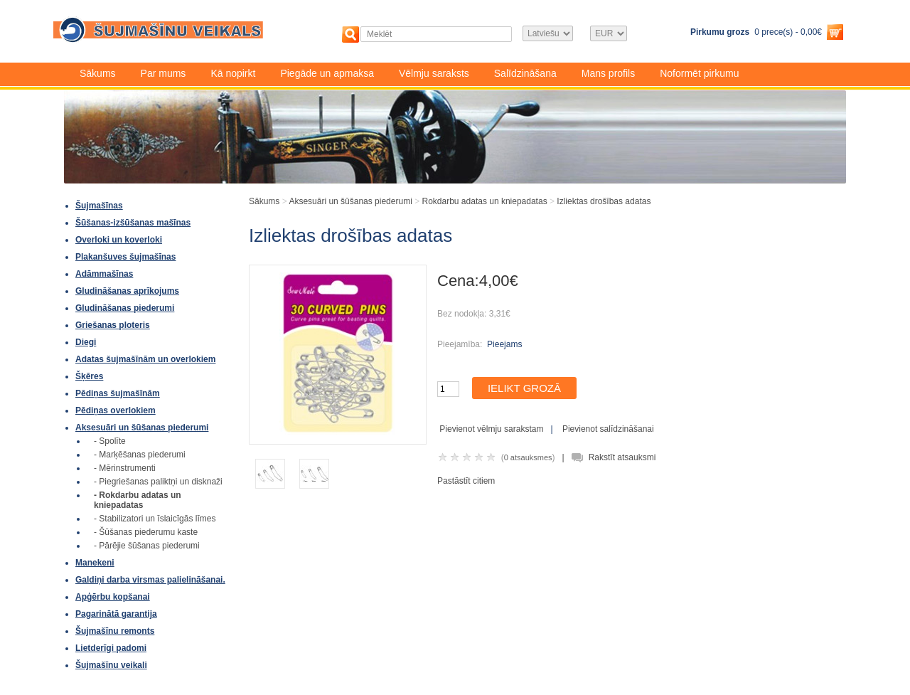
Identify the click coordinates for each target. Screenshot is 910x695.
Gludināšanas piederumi (124, 308)
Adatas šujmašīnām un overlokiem (145, 359)
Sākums (98, 73)
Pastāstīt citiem (466, 481)
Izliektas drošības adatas (604, 201)
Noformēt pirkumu (699, 73)
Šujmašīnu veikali (111, 665)
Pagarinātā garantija (116, 614)
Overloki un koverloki (118, 240)
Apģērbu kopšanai (112, 597)
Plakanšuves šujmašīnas (125, 257)
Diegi (85, 342)
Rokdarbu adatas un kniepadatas (484, 201)
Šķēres (89, 376)
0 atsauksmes (528, 457)
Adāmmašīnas (104, 274)
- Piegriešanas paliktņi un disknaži (158, 482)
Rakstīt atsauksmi (622, 457)
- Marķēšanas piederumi (140, 455)
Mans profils (608, 73)
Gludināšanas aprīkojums (127, 291)
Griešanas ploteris (112, 325)
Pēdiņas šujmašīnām (117, 393)
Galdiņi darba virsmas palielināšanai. (150, 580)
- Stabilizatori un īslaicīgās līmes (154, 519)
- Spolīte (110, 441)
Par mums (163, 73)
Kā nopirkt (232, 73)
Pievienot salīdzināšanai (608, 429)
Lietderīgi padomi (110, 648)
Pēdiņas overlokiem (115, 410)
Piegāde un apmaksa (327, 73)
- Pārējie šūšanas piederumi (147, 546)
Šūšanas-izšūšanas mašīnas (133, 223)
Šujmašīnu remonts (114, 631)
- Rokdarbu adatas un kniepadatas (137, 500)
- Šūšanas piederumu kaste (146, 532)
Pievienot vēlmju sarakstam (491, 429)
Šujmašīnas (99, 206)
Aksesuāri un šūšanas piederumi (141, 428)
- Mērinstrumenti (125, 468)
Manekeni (94, 563)
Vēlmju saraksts (434, 73)
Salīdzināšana (525, 73)
